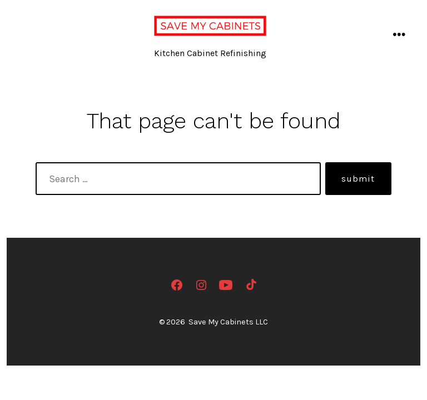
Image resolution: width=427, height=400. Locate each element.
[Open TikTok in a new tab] (250, 285)
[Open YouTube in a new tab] (226, 285)
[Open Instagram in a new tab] (201, 285)
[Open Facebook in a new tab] (177, 285)
